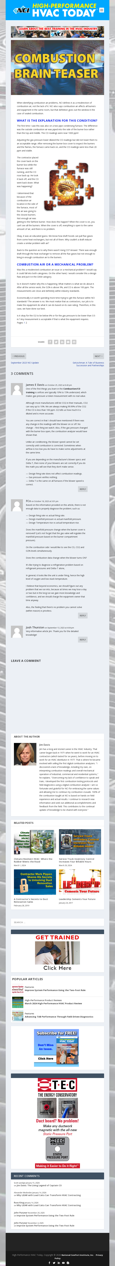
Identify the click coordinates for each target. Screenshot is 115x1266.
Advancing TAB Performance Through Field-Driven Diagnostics (59, 1016)
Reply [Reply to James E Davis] (83, 489)
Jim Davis (44, 744)
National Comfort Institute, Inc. (78, 1255)
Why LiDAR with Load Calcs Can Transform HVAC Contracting (49, 1195)
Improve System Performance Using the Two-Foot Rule (55, 990)
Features (29, 987)
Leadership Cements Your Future (77, 899)
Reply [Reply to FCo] (83, 615)
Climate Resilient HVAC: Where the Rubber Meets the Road (33, 860)
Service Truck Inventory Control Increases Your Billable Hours (76, 860)
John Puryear (20, 1212)
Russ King (19, 1202)
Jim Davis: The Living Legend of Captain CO (39, 1185)
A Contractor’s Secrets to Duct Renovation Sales (31, 900)
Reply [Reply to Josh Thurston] (83, 639)
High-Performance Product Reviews (43, 1000)
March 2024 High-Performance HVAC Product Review (53, 1003)
